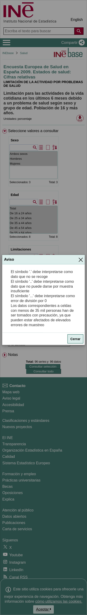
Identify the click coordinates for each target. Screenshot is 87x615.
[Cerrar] (81, 259)
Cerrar (75, 339)
